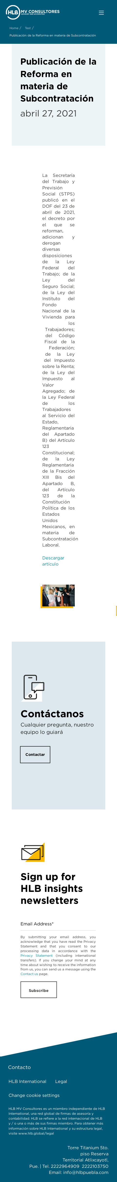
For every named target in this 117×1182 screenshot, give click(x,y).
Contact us (29, 974)
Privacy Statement (37, 955)
